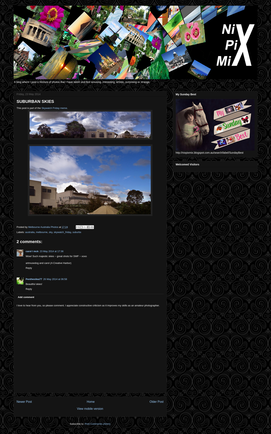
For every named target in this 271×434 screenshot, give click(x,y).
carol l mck (32, 251)
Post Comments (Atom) (97, 423)
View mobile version (90, 408)
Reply (29, 268)
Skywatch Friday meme (54, 108)
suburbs (77, 232)
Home (91, 401)
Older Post (157, 401)
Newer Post (24, 401)
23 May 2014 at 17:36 (51, 251)
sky (50, 232)
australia (29, 232)
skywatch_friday (62, 232)
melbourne (41, 232)
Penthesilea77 (34, 279)
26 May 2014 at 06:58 (55, 279)
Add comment (26, 297)
